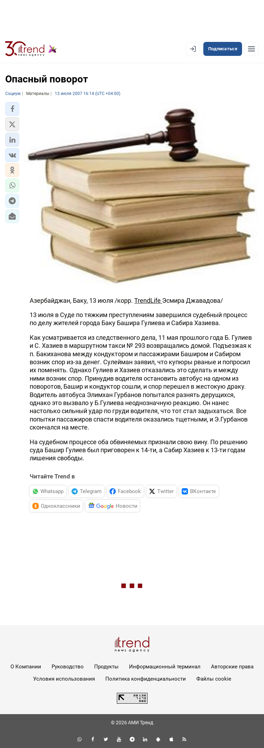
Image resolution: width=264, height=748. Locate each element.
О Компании (25, 666)
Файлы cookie (213, 679)
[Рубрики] (251, 49)
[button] (12, 109)
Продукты (106, 666)
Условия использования (64, 679)
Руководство (68, 666)
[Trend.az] (31, 49)
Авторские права (232, 666)
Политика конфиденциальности (145, 679)
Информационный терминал (165, 666)
